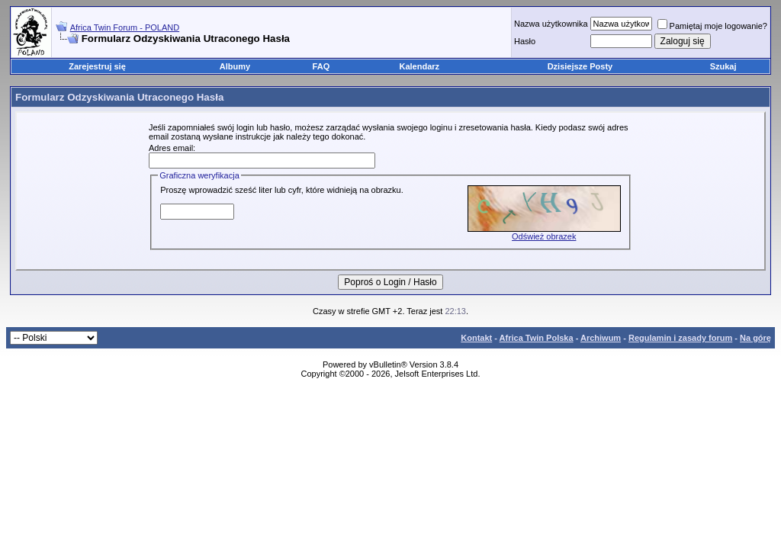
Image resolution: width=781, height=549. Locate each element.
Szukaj (723, 66)
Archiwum (600, 337)
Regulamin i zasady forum (680, 337)
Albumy (235, 66)
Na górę (755, 337)
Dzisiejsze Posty (580, 66)
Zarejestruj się (97, 66)
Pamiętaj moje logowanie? (712, 25)
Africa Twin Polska (537, 337)
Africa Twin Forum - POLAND (124, 27)
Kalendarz (420, 66)
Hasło (524, 41)
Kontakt (476, 337)
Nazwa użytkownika (551, 23)
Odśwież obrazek (544, 236)
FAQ (321, 66)
